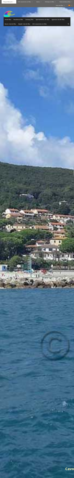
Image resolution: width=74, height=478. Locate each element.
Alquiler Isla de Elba (24, 24)
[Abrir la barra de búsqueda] (68, 24)
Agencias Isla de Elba (58, 19)
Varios (39, 2)
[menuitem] (70, 5)
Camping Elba (29, 19)
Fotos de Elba (61, 5)
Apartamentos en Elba (42, 19)
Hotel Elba (8, 19)
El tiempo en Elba (51, 2)
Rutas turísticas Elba (67, 2)
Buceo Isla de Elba (10, 24)
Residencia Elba (18, 19)
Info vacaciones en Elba (26, 2)
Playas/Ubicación (9, 2)
